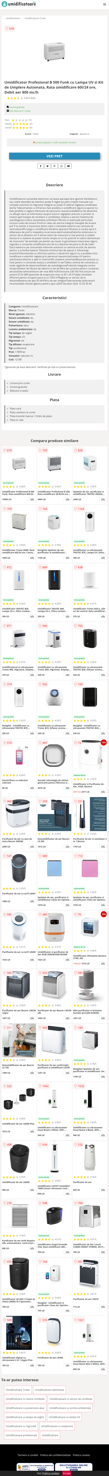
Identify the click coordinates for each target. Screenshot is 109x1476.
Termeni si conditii (27, 1455)
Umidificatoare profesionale (21, 1435)
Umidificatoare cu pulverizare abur (25, 1408)
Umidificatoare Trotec (35, 18)
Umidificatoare (13, 18)
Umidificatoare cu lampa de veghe (25, 1417)
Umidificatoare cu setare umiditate (25, 1399)
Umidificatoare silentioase (49, 1390)
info (32, 499)
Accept (67, 1473)
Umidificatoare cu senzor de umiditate (70, 1399)
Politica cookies (81, 1455)
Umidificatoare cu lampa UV (64, 1417)
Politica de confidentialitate (55, 1455)
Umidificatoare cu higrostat (21, 1426)
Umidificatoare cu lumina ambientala (70, 1408)
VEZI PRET (55, 156)
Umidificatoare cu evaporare (57, 1426)
